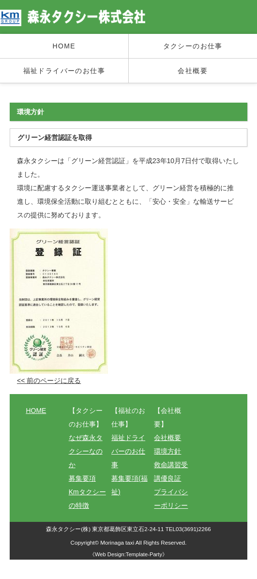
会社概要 (193, 71)
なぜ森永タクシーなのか (86, 451)
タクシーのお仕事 (193, 46)
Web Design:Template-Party (128, 554)
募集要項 (82, 478)
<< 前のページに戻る (49, 380)
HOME (64, 46)
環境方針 (167, 451)
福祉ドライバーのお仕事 (64, 71)
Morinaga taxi (118, 542)
